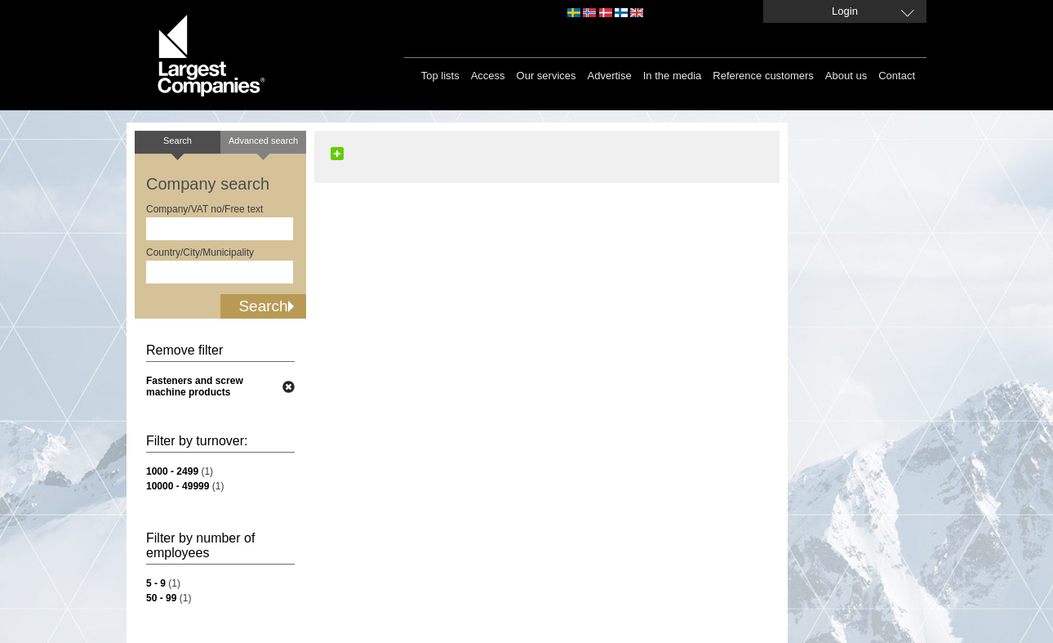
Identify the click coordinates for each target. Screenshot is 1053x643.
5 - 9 (156, 583)
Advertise (610, 75)
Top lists (440, 75)
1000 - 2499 (172, 471)
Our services (546, 75)
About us (846, 75)
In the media (672, 75)
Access (488, 75)
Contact (896, 75)
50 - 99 (161, 598)
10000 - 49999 (177, 486)
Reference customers (763, 75)
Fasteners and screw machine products (194, 386)
